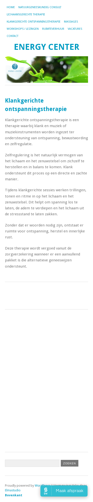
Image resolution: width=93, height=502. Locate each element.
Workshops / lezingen (23, 28)
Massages (71, 21)
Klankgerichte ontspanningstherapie (34, 21)
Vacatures (75, 28)
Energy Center (46, 47)
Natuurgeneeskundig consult (39, 7)
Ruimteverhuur (53, 28)
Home (11, 7)
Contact (12, 36)
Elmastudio (13, 490)
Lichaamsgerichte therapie (26, 14)
